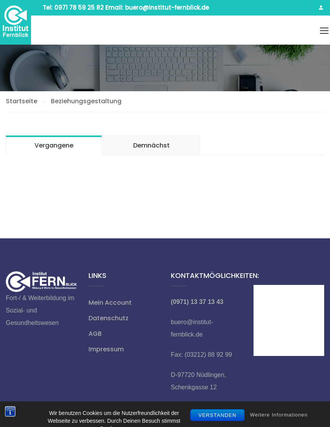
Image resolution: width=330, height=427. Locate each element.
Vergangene (54, 145)
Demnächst (151, 145)
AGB (95, 333)
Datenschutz (109, 318)
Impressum (106, 349)
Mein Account (110, 302)
